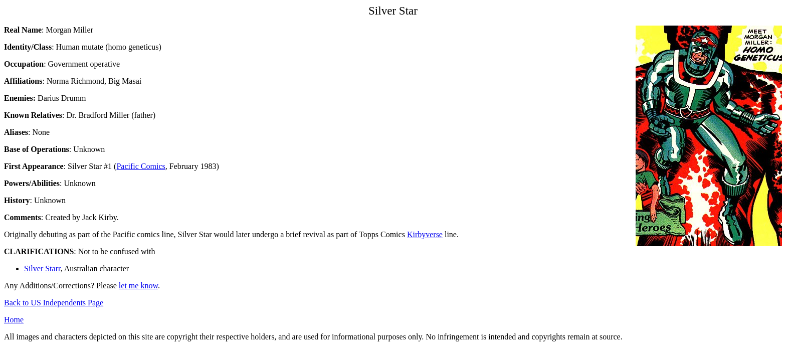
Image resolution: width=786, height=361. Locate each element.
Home (14, 319)
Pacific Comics (140, 166)
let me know (138, 285)
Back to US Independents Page (53, 302)
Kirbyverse (425, 234)
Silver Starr (42, 268)
